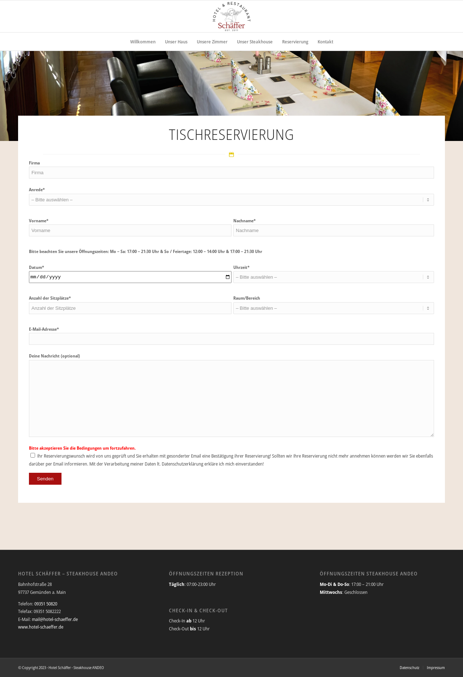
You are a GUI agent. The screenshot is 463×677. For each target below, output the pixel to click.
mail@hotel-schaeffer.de (55, 619)
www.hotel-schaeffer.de (40, 627)
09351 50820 (45, 603)
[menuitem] (143, 42)
